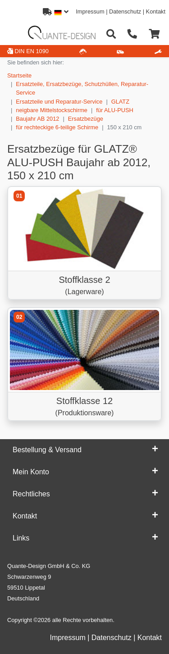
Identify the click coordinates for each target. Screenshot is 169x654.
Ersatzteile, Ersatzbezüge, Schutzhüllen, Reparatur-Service (82, 88)
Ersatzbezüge (85, 118)
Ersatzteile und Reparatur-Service (59, 101)
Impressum (90, 11)
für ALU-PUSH (114, 110)
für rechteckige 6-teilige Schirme (57, 127)
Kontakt (155, 11)
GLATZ (120, 101)
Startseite (19, 75)
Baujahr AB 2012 (37, 118)
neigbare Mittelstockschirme (51, 110)
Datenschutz (125, 11)
